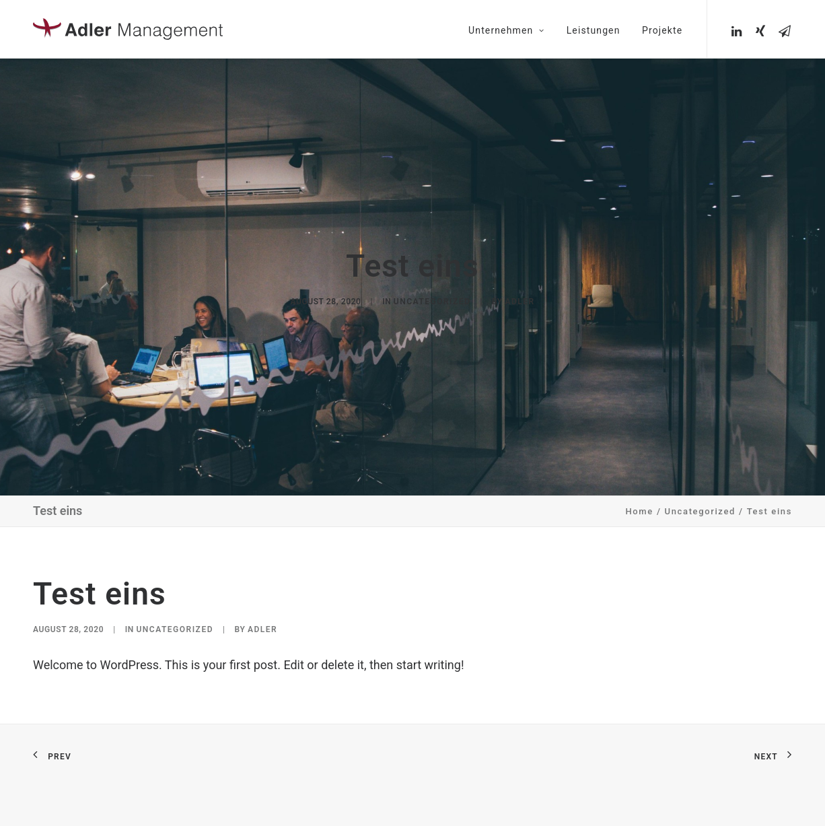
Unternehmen (506, 30)
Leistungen (593, 30)
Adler (519, 299)
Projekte (662, 30)
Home (639, 506)
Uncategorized (432, 299)
